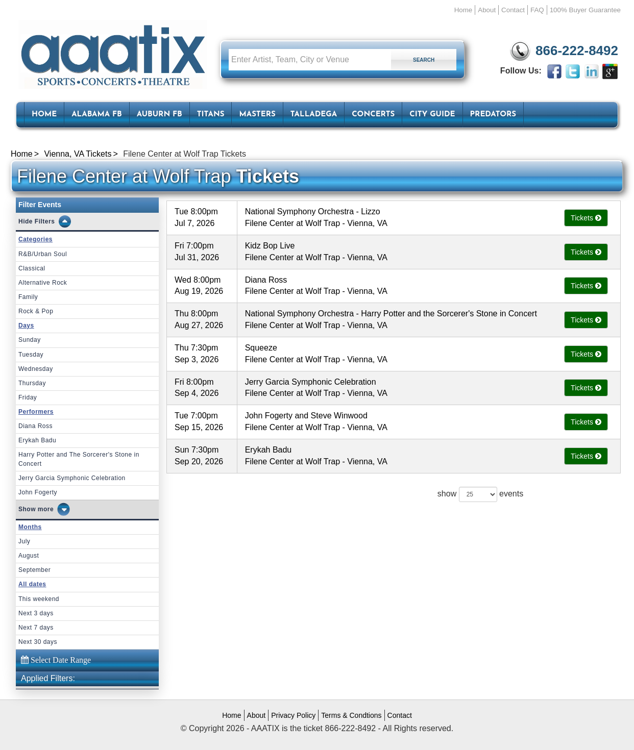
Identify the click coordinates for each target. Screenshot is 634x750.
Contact (513, 10)
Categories (35, 239)
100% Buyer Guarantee (585, 10)
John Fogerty (37, 492)
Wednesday (35, 368)
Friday (27, 397)
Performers (36, 411)
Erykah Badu (37, 440)
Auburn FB (159, 114)
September (34, 569)
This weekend (38, 599)
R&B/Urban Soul (42, 254)
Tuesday (30, 354)
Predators (493, 114)
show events (480, 494)
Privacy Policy (293, 715)
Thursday (32, 383)
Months (30, 527)
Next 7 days (36, 627)
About (487, 10)
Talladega (313, 114)
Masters (257, 114)
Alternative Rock (42, 282)
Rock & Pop (35, 311)
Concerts (373, 114)
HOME (44, 114)
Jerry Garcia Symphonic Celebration (72, 478)
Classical (31, 268)
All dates (32, 584)
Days (26, 325)
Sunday (29, 339)
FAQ (537, 10)
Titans (211, 114)
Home (463, 10)
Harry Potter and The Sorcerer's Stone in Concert (78, 459)
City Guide (432, 114)
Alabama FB (96, 114)
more (46, 509)
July (24, 541)
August (28, 555)
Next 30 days (37, 641)
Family (28, 297)
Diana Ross (35, 426)
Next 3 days (36, 613)
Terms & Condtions (351, 715)
